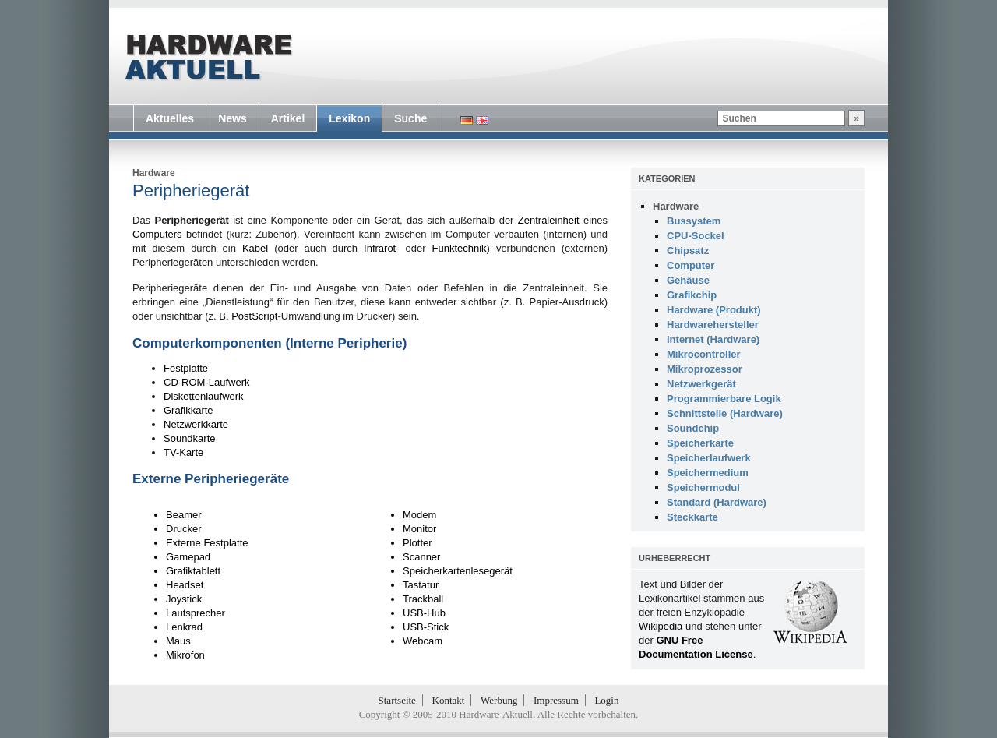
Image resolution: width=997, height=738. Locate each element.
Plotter (417, 543)
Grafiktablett (193, 571)
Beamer (184, 515)
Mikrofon (185, 655)
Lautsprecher (195, 613)
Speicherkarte (700, 443)
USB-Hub (424, 613)
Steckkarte (692, 517)
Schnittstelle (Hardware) (725, 413)
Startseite (397, 700)
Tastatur (421, 585)
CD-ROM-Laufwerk (207, 382)
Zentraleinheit (549, 220)
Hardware (153, 173)
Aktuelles (170, 118)
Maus (178, 641)
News (232, 118)
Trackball (423, 599)
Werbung (499, 700)
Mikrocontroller (704, 354)
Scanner (421, 557)
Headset (184, 585)
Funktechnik (459, 248)
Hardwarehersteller (713, 324)
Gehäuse (688, 280)
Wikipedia (660, 626)
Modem (419, 515)
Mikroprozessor (704, 369)
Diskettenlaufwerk (204, 396)
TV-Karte (183, 452)
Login (606, 700)
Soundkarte (190, 438)
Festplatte (186, 368)
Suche (410, 118)
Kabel (255, 248)
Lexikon (349, 118)
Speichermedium (708, 472)
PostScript (254, 316)
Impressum (556, 700)
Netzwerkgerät (701, 384)
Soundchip (693, 428)
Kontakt (448, 700)
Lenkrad (184, 627)
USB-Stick (426, 627)
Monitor (419, 529)
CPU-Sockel (695, 236)
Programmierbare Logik (724, 398)
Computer (690, 265)
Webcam (422, 641)
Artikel (288, 118)
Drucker (184, 529)
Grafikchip (692, 295)
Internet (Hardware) (713, 339)
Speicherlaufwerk (709, 458)
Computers (157, 234)
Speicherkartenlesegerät (458, 571)
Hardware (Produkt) (714, 310)
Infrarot (380, 248)
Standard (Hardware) (716, 502)
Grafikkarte (188, 410)
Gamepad (188, 557)
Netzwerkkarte (196, 424)
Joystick (184, 599)
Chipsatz (688, 250)
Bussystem (693, 221)
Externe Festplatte (207, 543)
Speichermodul (703, 487)
